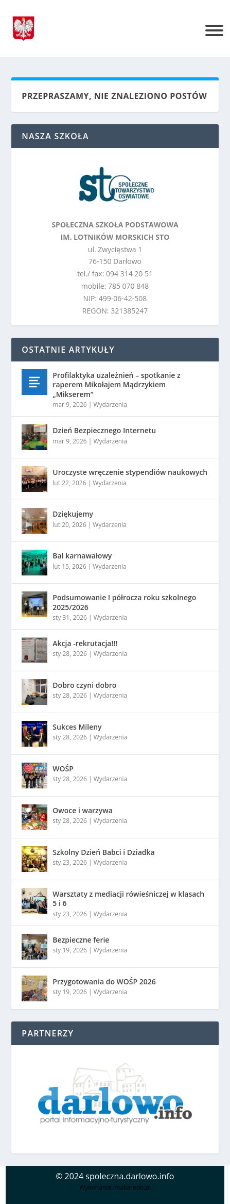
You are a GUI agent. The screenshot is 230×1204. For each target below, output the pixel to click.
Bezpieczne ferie (80, 940)
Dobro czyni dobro (84, 685)
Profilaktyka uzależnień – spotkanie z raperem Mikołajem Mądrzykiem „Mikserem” (116, 384)
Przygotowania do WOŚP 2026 (103, 981)
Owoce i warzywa (82, 810)
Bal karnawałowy (82, 555)
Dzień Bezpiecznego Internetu (104, 430)
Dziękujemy (72, 514)
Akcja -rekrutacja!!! (84, 643)
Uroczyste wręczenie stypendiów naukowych (129, 472)
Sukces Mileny (76, 727)
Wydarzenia (110, 404)
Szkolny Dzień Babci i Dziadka (103, 852)
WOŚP (63, 768)
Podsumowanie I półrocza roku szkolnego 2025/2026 (124, 602)
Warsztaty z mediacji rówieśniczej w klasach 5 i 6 (128, 898)
